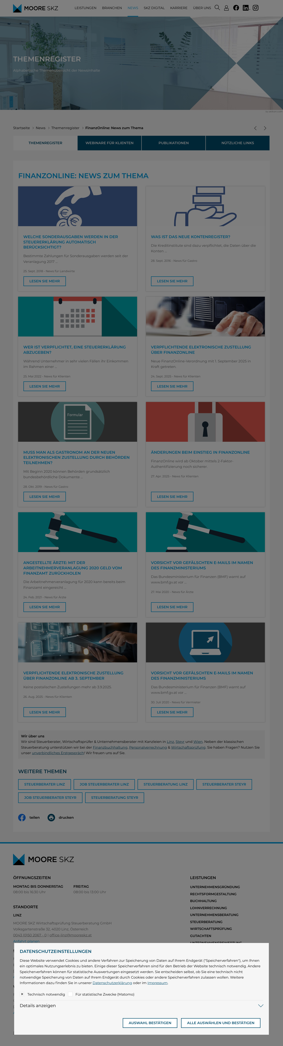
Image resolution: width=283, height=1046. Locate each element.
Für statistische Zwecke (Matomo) (104, 994)
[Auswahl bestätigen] (150, 1023)
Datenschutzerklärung (112, 983)
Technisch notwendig (46, 994)
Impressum (157, 983)
